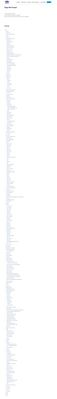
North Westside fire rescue (10, 62)
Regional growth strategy (9, 281)
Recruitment (8, 71)
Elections (7, 341)
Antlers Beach (8, 145)
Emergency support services (10, 53)
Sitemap (7, 392)
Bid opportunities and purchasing (10, 290)
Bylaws (7, 35)
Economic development (9, 255)
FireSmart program (9, 68)
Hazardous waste (9, 112)
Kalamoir (8, 158)
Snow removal (8, 92)
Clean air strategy (9, 207)
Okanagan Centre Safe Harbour (11, 171)
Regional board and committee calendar (12, 360)
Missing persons (9, 83)
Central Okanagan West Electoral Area (12, 345)
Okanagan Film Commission (10, 317)
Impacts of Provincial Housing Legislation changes (13, 264)
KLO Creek (8, 161)
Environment (29, 2)
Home (6, 29)
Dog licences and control (9, 41)
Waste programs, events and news (11, 363)
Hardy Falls (8, 155)
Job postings (7, 350)
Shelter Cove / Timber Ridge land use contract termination (14, 279)
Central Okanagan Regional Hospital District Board (13, 311)
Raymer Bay (8, 173)
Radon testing (8, 213)
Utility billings (8, 127)
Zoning (7, 284)
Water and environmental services (10, 228)
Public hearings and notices (10, 267)
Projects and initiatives (9, 272)
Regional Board (9, 321)
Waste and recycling (8, 97)
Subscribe (7, 389)
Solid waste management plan (11, 372)
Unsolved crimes (9, 84)
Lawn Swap (8, 210)
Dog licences (8, 44)
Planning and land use (9, 366)
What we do (7, 386)
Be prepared (8, 50)
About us (8, 86)
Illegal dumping (9, 113)
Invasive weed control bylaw (10, 333)
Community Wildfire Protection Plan (11, 65)
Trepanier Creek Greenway (10, 186)
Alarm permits (8, 32)
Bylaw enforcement (9, 330)
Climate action (8, 222)
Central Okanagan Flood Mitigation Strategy (12, 273)
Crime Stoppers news (9, 356)
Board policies (8, 326)
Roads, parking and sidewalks (10, 91)
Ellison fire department (10, 59)
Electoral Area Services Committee (11, 314)
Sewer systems (9, 232)
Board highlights (9, 353)
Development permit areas (10, 261)
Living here (18, 2)
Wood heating (8, 219)
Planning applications (9, 270)
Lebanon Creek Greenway (10, 164)
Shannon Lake (8, 180)
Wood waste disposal (9, 220)
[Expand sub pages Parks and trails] (26, 2)
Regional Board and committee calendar (12, 320)
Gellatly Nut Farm (9, 151)
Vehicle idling (8, 217)
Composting (8, 101)
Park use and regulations (9, 192)
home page (26, 16)
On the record (8, 357)
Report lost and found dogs (10, 47)
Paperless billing (9, 300)
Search (6, 395)
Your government (43, 2)
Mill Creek (8, 167)
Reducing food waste (9, 124)
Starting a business (8, 282)
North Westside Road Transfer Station (12, 107)
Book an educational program (10, 139)
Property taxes (8, 74)
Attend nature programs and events (10, 136)
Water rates (8, 303)
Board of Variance (9, 308)
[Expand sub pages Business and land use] (39, 2)
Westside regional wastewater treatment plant (12, 241)
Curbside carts (8, 103)
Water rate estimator (9, 238)
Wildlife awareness (9, 128)
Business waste (9, 100)
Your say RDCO (8, 133)
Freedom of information (9, 347)
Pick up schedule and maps (10, 115)
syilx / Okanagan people (9, 94)
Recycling (8, 119)
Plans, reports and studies (9, 368)
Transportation (8, 225)
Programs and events (9, 116)
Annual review (8, 369)
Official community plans (9, 258)
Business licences (8, 252)
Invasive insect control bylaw (10, 332)
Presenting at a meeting (10, 378)
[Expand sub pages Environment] (31, 2)
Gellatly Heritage (9, 149)
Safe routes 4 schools (9, 214)
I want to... (49, 2)
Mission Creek (8, 170)
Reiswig (8, 174)
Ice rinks (7, 142)
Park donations (8, 189)
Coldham (8, 148)
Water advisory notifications (10, 235)
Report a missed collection (10, 125)
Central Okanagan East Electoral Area (12, 344)
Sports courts (8, 198)
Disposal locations (9, 104)
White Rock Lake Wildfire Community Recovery (13, 56)
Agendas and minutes (9, 287)
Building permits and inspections (10, 249)
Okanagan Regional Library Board (11, 318)
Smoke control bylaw (9, 216)
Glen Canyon (8, 152)
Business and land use (35, 2)
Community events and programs (10, 38)
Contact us (7, 338)
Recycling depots (9, 122)
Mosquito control (9, 229)
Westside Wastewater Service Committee (12, 324)
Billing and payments (9, 291)
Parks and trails (23, 2)
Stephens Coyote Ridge (10, 183)
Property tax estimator (9, 297)
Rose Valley (8, 177)
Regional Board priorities (10, 381)
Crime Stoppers (9, 80)
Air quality (7, 204)
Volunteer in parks (8, 201)
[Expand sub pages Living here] (20, 2)
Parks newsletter (8, 195)
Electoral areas (8, 342)
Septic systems (9, 231)
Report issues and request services (10, 89)
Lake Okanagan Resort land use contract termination (13, 276)
